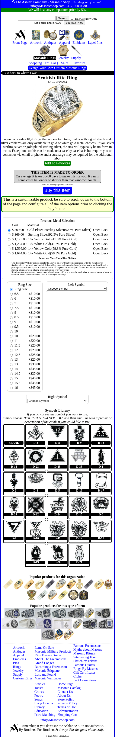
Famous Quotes (84, 665)
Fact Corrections (84, 680)
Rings (17, 667)
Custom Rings (22, 678)
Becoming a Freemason (51, 667)
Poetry (38, 695)
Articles (39, 684)
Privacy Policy (67, 703)
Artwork (19, 647)
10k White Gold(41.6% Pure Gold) (51, 244)
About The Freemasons (50, 659)
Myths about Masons (87, 649)
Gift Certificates (84, 672)
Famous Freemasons (87, 645)
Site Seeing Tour (84, 657)
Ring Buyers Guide (48, 655)
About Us (64, 695)
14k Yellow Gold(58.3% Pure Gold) (52, 248)
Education (41, 711)
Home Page (65, 684)
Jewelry (18, 670)
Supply (18, 674)
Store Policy (65, 699)
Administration (67, 711)
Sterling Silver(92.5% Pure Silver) (51, 234)
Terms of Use (66, 707)
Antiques (19, 651)
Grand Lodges (44, 663)
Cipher (78, 676)
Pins (16, 663)
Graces (39, 691)
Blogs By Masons (85, 668)
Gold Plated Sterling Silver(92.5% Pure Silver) (59, 230)
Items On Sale (44, 647)
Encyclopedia (43, 703)
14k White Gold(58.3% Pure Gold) (51, 253)
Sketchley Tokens (85, 661)
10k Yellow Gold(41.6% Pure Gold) (52, 239)
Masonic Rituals (84, 653)
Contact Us (65, 691)
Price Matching (44, 715)
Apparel (18, 655)
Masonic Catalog (69, 688)
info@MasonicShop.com (57, 720)
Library (39, 707)
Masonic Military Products (53, 651)
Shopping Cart (67, 715)
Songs (38, 699)
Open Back (100, 230)
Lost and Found (45, 674)
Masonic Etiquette (47, 670)
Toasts (38, 688)
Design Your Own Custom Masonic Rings (57, 68)
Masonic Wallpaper (48, 678)
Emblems (19, 659)
